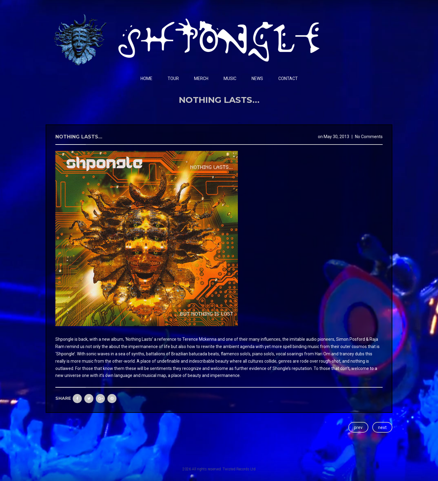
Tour (173, 78)
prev (358, 427)
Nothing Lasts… (78, 137)
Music (230, 78)
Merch (201, 78)
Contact (288, 78)
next (382, 427)
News (257, 78)
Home (146, 78)
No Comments (369, 136)
